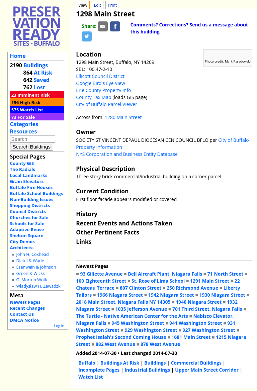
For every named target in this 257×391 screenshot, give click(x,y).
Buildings (35, 65)
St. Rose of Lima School (158, 281)
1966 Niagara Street (120, 295)
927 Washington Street (209, 330)
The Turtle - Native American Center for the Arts (132, 316)
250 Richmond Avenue (192, 288)
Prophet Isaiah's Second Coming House (121, 337)
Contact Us (22, 314)
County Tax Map (93, 97)
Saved (42, 80)
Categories (24, 124)
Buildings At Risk (119, 363)
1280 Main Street (123, 117)
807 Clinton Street (140, 288)
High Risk (30, 102)
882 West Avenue (115, 344)
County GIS (22, 163)
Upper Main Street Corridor (207, 370)
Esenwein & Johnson (36, 267)
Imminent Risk (33, 95)
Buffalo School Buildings (36, 193)
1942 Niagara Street (171, 295)
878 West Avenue (160, 344)
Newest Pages (25, 302)
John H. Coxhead (32, 254)
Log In (59, 325)
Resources (23, 131)
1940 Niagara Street (199, 302)
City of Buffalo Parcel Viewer (106, 104)
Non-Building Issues (32, 199)
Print (112, 5)
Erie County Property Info (103, 90)
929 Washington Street (151, 330)
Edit (97, 5)
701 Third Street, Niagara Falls (207, 309)
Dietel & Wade (30, 261)
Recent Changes (27, 308)
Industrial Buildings (147, 370)
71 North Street (225, 274)
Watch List (31, 110)
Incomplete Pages (98, 370)
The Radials (22, 169)
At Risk (43, 72)
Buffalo (86, 363)
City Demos (22, 241)
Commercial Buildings (196, 363)
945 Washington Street (137, 323)
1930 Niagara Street (222, 295)
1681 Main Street (190, 337)
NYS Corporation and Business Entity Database (127, 154)
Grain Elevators (27, 181)
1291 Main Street (209, 281)
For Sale (26, 117)
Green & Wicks (30, 273)
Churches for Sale (29, 217)
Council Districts (28, 211)
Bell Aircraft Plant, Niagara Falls (165, 274)
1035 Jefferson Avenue (141, 309)
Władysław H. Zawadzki (38, 286)
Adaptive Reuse (27, 229)
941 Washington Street (195, 323)
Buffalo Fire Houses (31, 187)
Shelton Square (27, 235)
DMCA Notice (24, 320)
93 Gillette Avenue (101, 274)
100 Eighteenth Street (101, 281)
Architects (21, 248)
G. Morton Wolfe (32, 280)
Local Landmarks (29, 175)
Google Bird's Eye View (100, 83)
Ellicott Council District (100, 76)
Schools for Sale (27, 223)
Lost (39, 87)
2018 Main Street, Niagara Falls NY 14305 (123, 302)
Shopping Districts (30, 205)
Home (18, 56)
